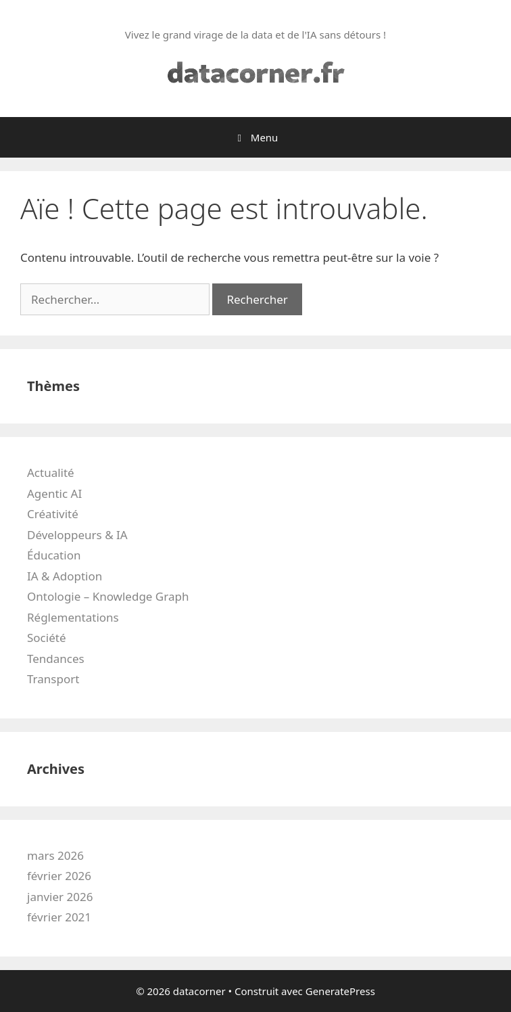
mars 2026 (55, 855)
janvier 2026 (60, 896)
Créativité (52, 514)
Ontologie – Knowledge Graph (108, 596)
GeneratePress (340, 991)
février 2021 (59, 917)
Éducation (53, 555)
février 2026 (59, 875)
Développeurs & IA (77, 535)
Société (46, 637)
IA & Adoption (64, 576)
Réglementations (73, 617)
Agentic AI (54, 493)
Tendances (55, 658)
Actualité (50, 472)
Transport (53, 679)
